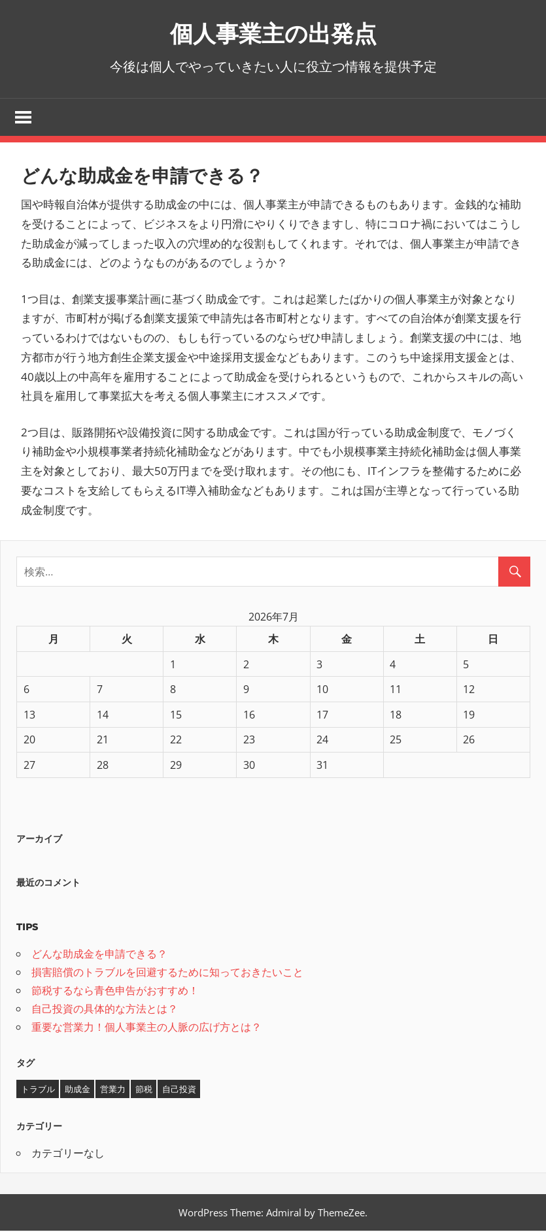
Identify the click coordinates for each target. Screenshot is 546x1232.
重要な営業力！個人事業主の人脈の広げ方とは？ (146, 1027)
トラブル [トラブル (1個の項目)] (38, 1090)
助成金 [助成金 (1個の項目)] (77, 1090)
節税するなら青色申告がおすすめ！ (115, 991)
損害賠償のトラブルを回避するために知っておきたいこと (167, 972)
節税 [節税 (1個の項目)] (143, 1090)
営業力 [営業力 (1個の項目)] (113, 1090)
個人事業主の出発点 (273, 32)
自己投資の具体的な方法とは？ (104, 1009)
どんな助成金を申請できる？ (99, 954)
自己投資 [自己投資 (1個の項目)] (179, 1090)
